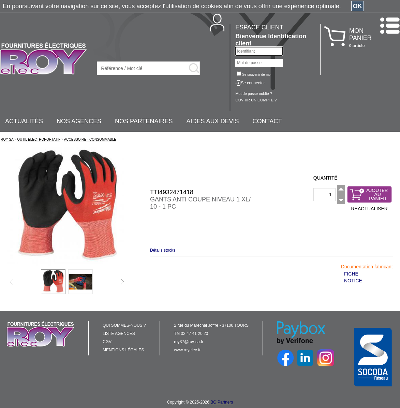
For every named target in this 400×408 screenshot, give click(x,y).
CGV (107, 341)
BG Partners (221, 402)
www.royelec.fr (187, 350)
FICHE (351, 274)
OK (357, 6)
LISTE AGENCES (119, 333)
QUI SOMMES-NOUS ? (124, 325)
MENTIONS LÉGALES (123, 350)
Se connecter (253, 83)
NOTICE (353, 280)
